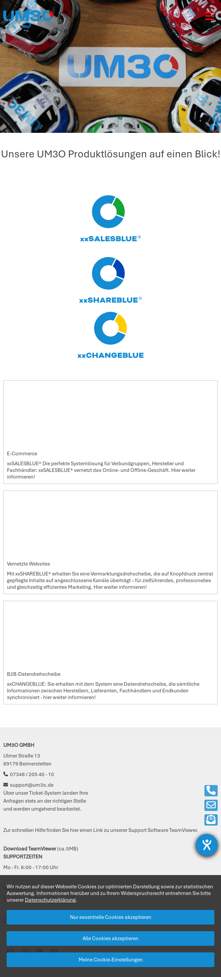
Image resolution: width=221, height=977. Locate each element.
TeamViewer (183, 830)
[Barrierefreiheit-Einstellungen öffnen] (207, 845)
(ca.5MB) (40, 848)
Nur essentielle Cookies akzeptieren (110, 917)
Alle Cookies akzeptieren (110, 938)
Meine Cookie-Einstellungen (111, 959)
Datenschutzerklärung (50, 900)
